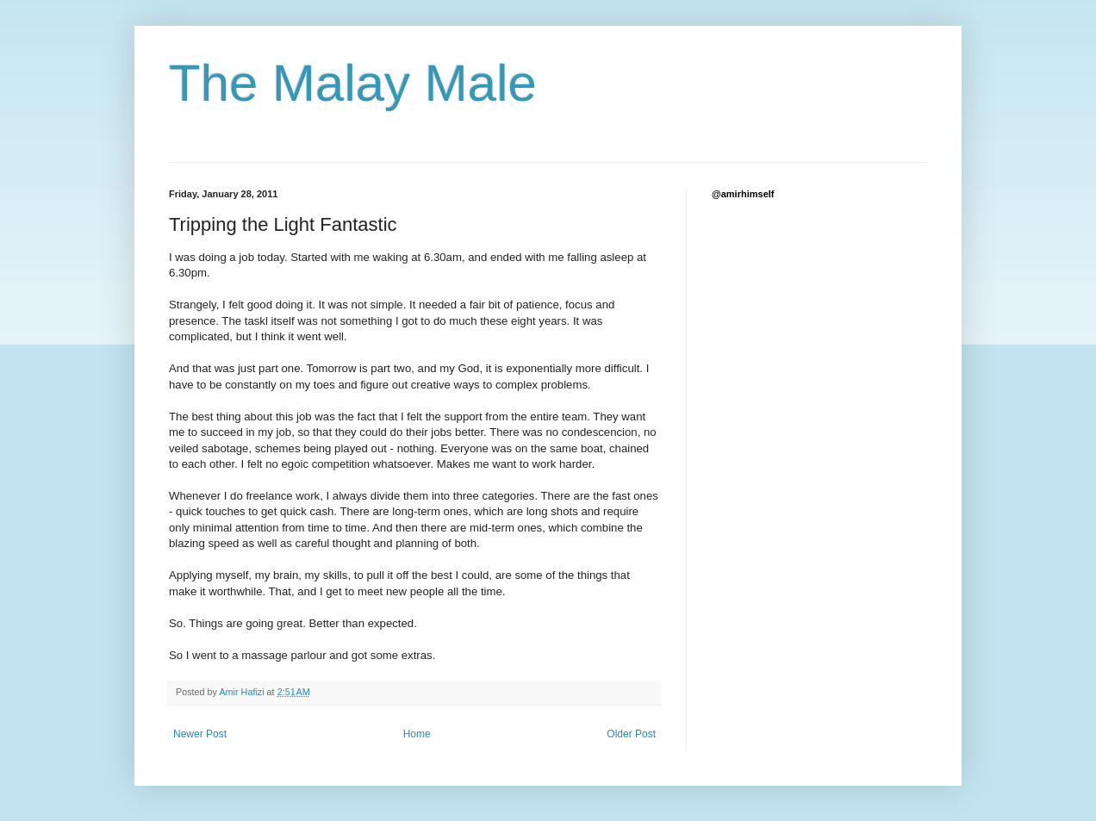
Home (417, 734)
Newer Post (200, 734)
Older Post (631, 734)
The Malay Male (353, 83)
